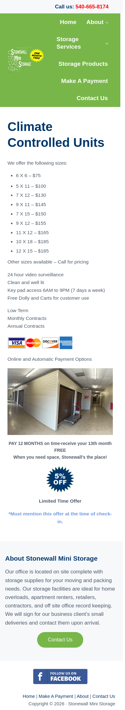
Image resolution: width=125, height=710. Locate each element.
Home (29, 696)
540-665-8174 (91, 7)
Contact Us (60, 639)
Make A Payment (56, 696)
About (83, 696)
